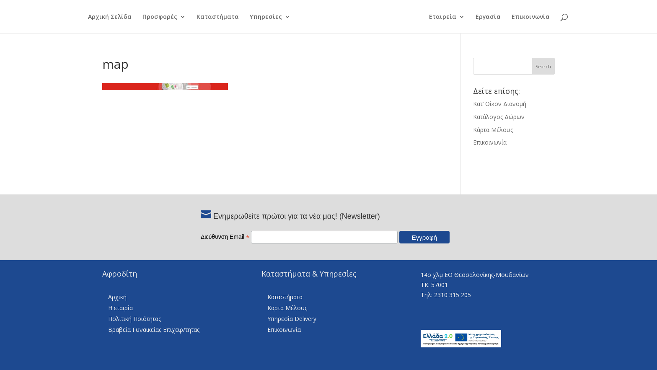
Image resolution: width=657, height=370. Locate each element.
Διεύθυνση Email (225, 236)
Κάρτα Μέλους (493, 130)
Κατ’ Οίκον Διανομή (499, 104)
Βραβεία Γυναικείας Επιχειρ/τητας (153, 330)
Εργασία (493, 17)
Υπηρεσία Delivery (291, 319)
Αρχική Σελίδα (105, 17)
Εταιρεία (447, 17)
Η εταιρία (120, 308)
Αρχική (117, 297)
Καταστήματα (212, 17)
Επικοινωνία (536, 17)
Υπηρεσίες (261, 17)
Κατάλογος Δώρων (499, 117)
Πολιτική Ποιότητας (134, 319)
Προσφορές (154, 17)
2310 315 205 (452, 295)
